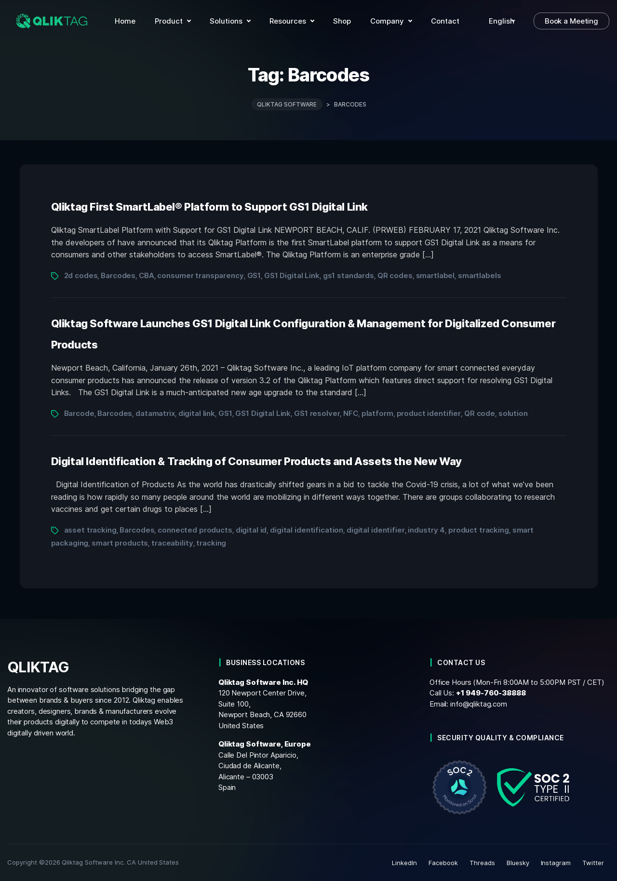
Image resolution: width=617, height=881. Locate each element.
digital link (196, 413)
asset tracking (90, 529)
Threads (482, 863)
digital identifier (376, 529)
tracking (211, 542)
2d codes (81, 275)
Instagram (556, 863)
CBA (146, 275)
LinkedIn (404, 863)
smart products (120, 542)
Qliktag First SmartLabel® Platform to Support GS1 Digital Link (209, 206)
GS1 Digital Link (292, 275)
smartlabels (479, 275)
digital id (251, 529)
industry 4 (426, 529)
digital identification (306, 529)
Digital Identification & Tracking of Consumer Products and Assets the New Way (256, 461)
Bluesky (518, 863)
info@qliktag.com (478, 703)
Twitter (593, 863)
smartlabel (435, 275)
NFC (350, 413)
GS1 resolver (317, 413)
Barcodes (118, 275)
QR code (479, 413)
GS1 (254, 275)
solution (513, 413)
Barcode (79, 413)
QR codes (395, 275)
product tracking (478, 529)
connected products (195, 529)
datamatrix (155, 413)
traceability (172, 542)
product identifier (429, 413)
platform (377, 413)
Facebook (443, 863)
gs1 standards (348, 275)
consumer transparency (200, 275)
